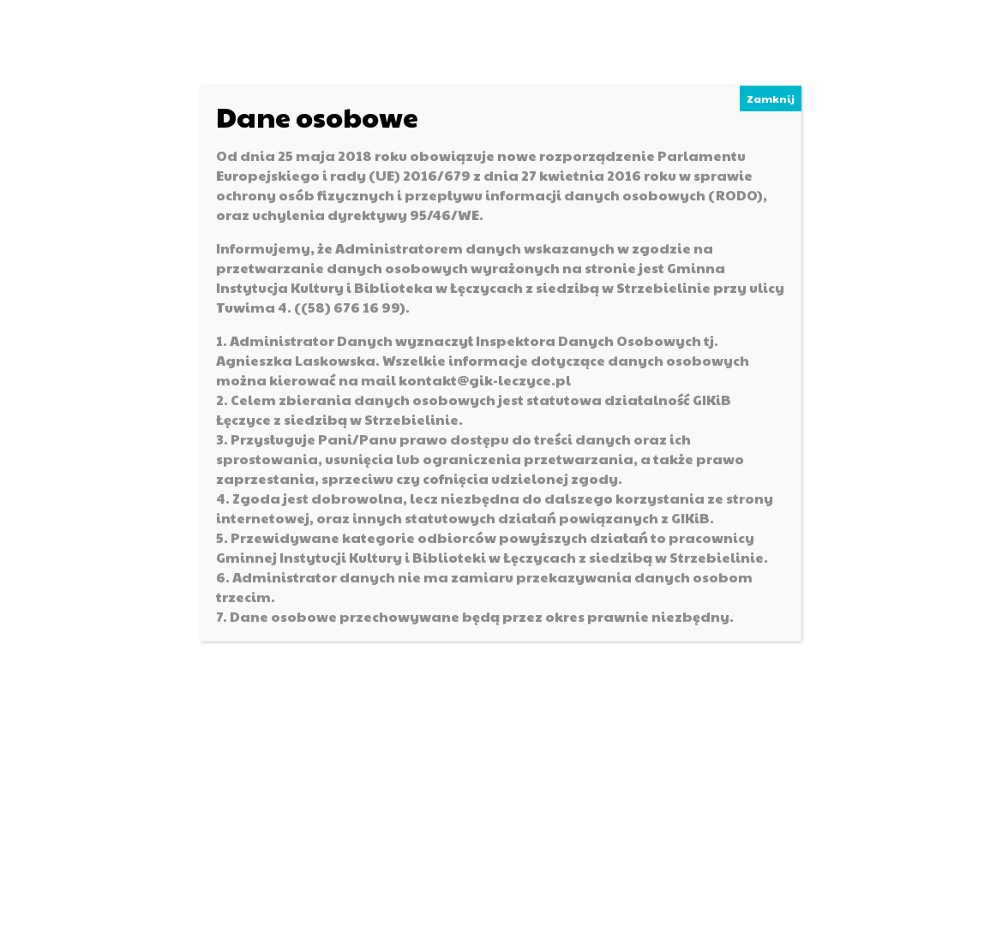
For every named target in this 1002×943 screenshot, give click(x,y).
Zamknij (771, 98)
